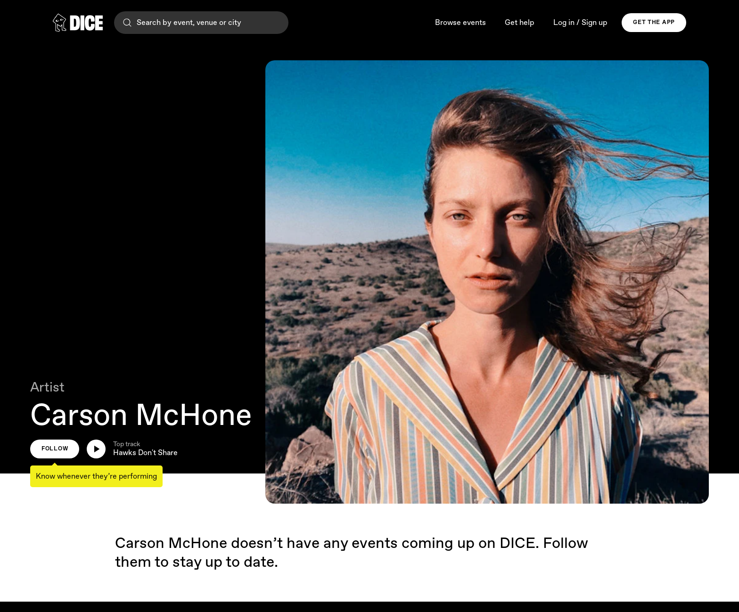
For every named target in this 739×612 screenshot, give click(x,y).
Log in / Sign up (580, 22)
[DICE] (78, 23)
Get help (519, 22)
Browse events (460, 22)
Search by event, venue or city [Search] (181, 22)
